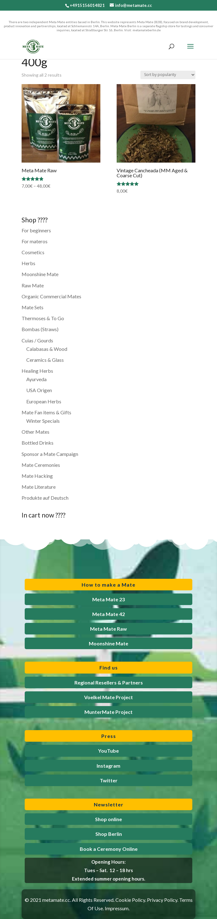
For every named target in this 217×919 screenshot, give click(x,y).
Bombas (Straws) (40, 329)
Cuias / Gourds (37, 340)
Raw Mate (33, 285)
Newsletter (109, 804)
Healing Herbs (37, 371)
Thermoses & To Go (43, 318)
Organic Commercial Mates (51, 296)
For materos (35, 241)
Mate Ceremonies (41, 465)
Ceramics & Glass (45, 360)
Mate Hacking (37, 476)
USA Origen (39, 390)
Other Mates (35, 432)
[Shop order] (167, 75)
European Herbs (43, 401)
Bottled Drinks (37, 443)
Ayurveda (36, 379)
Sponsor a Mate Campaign (50, 454)
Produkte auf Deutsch (45, 498)
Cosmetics (33, 252)
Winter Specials (43, 421)
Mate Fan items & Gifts (46, 412)
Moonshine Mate (40, 274)
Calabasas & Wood (46, 349)
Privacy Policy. (162, 900)
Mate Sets (32, 307)
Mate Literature (39, 487)
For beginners (36, 230)
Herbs (28, 263)
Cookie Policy (130, 900)
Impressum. (117, 908)
